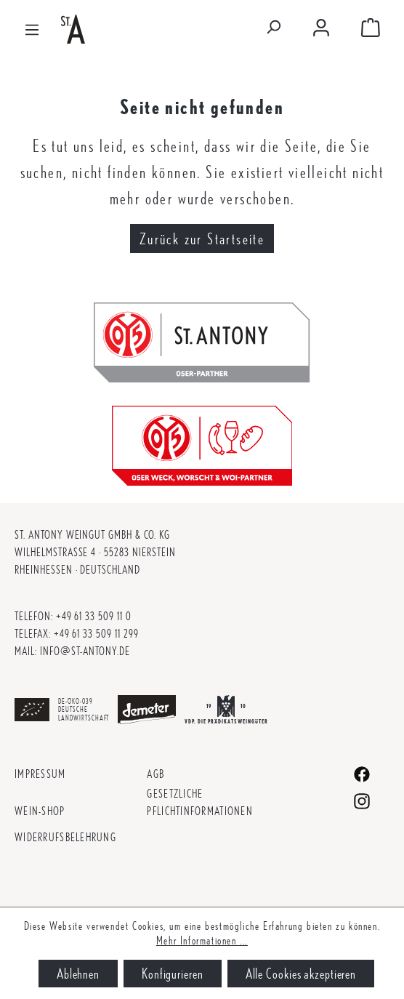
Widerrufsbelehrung (65, 837)
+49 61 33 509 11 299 (96, 634)
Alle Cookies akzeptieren (301, 973)
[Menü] (32, 29)
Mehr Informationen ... (202, 940)
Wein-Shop (40, 811)
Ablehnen (78, 973)
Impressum (40, 774)
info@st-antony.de (85, 651)
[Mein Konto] (321, 29)
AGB (155, 774)
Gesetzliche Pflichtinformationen (200, 802)
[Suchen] (273, 29)
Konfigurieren (172, 973)
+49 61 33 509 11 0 (94, 616)
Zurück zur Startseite (202, 238)
